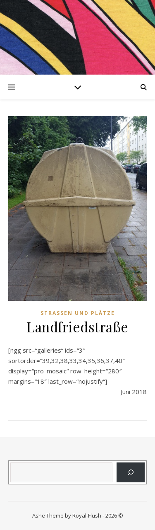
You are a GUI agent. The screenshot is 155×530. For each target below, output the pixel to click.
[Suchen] (131, 472)
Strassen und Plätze (78, 313)
